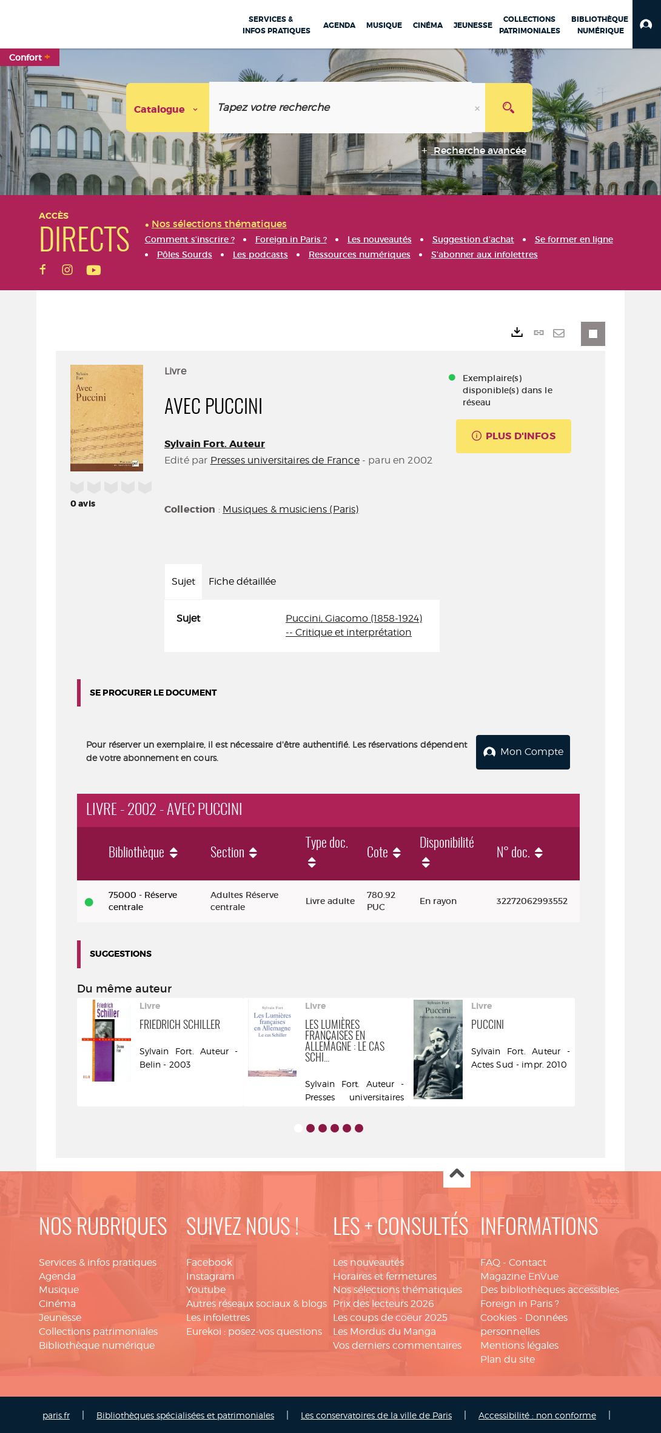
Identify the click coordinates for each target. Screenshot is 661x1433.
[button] (646, 24)
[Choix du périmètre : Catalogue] (168, 107)
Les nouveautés (368, 1260)
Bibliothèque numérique (97, 1343)
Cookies (498, 1315)
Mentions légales (519, 1343)
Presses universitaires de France (285, 460)
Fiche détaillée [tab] (242, 581)
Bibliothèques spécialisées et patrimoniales (185, 1413)
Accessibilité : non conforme (537, 1413)
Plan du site (507, 1357)
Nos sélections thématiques (397, 1288)
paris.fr (56, 1413)
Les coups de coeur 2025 (390, 1315)
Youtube (206, 1288)
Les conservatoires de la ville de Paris (376, 1413)
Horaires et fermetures (385, 1274)
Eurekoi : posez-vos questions (254, 1329)
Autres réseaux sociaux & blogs (256, 1302)
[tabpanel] (302, 626)
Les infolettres (218, 1315)
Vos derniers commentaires (397, 1343)
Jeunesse (60, 1315)
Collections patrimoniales (98, 1329)
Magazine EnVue (519, 1274)
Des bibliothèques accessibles (549, 1288)
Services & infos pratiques (97, 1260)
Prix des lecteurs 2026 (383, 1302)
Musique (59, 1288)
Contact (527, 1260)
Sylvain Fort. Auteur (214, 443)
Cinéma (57, 1302)
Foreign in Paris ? (519, 1302)
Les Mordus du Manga (384, 1329)
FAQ (490, 1260)
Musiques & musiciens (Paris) (290, 509)
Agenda (57, 1274)
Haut (457, 1172)
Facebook (209, 1260)
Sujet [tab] (183, 581)
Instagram (210, 1274)
